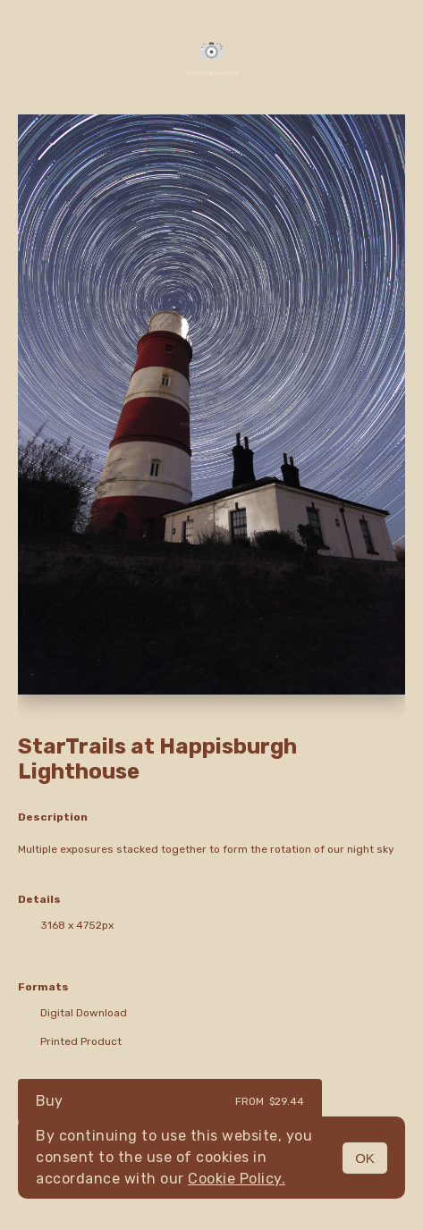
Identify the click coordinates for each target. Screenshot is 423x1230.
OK (365, 1158)
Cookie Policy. (236, 1178)
